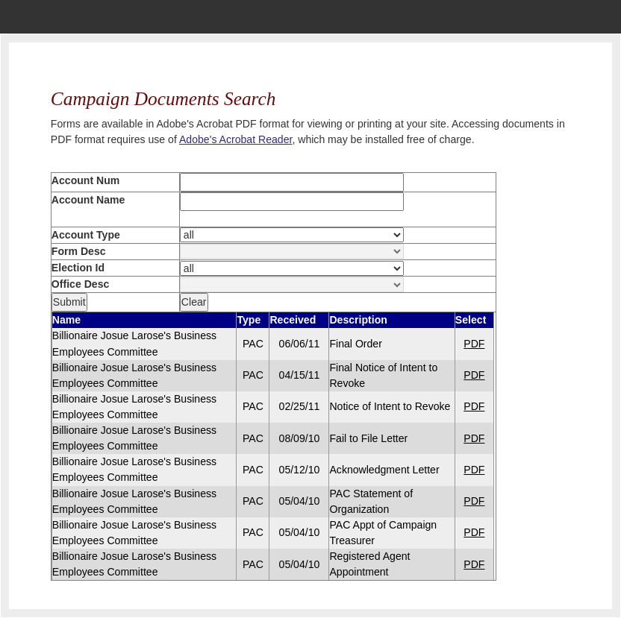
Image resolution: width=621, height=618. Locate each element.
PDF (474, 344)
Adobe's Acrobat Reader (235, 139)
